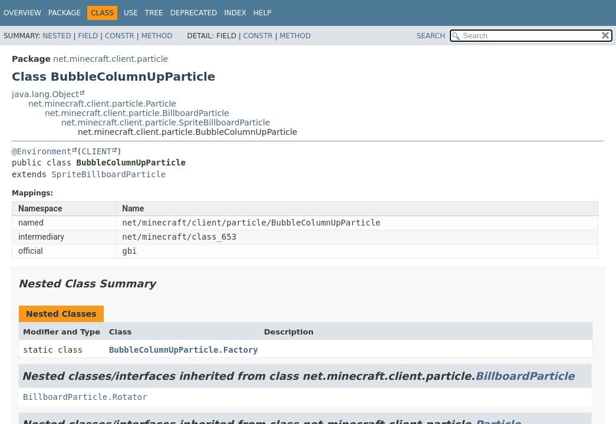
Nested (56, 36)
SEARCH (431, 36)
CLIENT (97, 151)
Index (235, 13)
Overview (22, 13)
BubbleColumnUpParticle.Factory (183, 350)
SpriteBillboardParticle (108, 174)
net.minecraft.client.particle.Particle (102, 103)
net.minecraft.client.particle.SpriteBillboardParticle (165, 122)
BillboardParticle (525, 376)
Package (64, 13)
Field (88, 36)
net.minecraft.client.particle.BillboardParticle (137, 113)
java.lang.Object (45, 94)
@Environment (41, 151)
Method (157, 36)
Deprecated (194, 13)
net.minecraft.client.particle (110, 59)
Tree (154, 13)
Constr (119, 36)
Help (262, 13)
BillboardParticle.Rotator (85, 397)
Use (131, 13)
